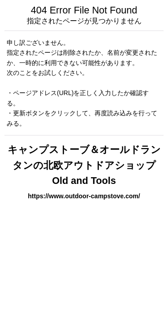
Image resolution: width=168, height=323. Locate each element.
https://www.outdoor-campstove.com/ (84, 196)
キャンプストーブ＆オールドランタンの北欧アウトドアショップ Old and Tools (84, 165)
